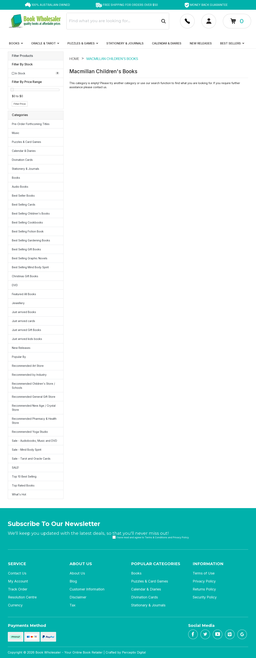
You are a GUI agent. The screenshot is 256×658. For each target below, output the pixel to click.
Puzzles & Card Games (26, 141)
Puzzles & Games (82, 43)
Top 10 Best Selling (24, 476)
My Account (18, 581)
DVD (15, 285)
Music (15, 133)
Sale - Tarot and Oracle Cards (31, 458)
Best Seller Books (23, 195)
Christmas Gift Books (25, 276)
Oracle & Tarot (45, 43)
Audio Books (20, 186)
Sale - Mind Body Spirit (26, 449)
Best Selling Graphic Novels (29, 258)
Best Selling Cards (23, 204)
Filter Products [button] (22, 56)
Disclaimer (78, 597)
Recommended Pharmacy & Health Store (34, 420)
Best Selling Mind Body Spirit (30, 267)
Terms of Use (204, 573)
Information (208, 563)
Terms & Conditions (156, 537)
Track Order (17, 589)
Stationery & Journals (125, 43)
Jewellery (18, 303)
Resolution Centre (22, 597)
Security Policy (205, 597)
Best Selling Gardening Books (31, 240)
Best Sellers (232, 43)
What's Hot (19, 494)
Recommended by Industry (29, 374)
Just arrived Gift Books (26, 330)
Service (17, 563)
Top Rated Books (23, 485)
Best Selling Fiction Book (28, 231)
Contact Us (17, 573)
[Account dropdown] (187, 21)
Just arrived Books (24, 312)
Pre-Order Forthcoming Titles (30, 124)
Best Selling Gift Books (26, 249)
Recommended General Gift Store (33, 396)
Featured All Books (24, 294)
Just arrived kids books (27, 338)
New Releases (201, 43)
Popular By (19, 356)
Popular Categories (155, 563)
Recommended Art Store (28, 365)
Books (16, 43)
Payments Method (27, 625)
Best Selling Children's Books (31, 213)
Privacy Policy (181, 537)
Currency (15, 605)
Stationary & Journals (148, 605)
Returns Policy (204, 589)
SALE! (15, 467)
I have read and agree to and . (150, 537)
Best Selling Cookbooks (27, 222)
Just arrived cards (23, 321)
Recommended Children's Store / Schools (33, 385)
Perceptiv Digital (134, 652)
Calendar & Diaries (166, 43)
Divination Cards (22, 159)
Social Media (201, 625)
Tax (72, 605)
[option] (47, 5)
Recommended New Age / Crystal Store (34, 407)
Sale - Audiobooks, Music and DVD (34, 440)
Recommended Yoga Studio (30, 431)
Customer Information (87, 589)
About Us (81, 563)
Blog (73, 581)
